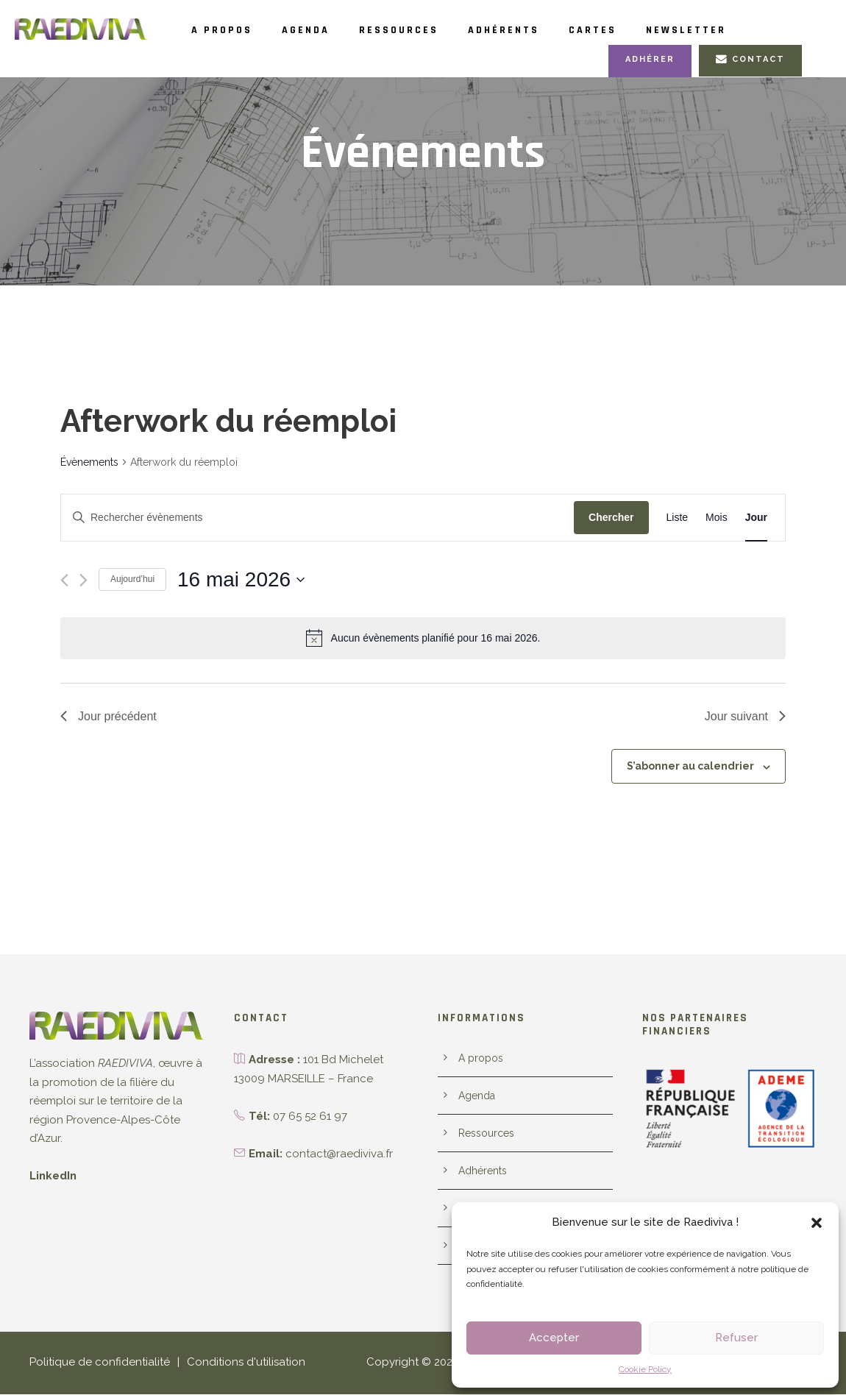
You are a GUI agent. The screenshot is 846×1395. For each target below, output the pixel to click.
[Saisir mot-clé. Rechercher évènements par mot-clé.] (317, 518)
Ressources (427, 30)
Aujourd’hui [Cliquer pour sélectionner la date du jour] (132, 580)
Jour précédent (108, 716)
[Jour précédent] (64, 581)
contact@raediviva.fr (335, 1154)
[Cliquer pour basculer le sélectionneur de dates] (241, 580)
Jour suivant (745, 716)
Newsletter (748, 30)
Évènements (89, 463)
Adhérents (545, 30)
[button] (816, 1222)
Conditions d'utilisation (230, 1363)
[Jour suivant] (83, 581)
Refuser (736, 1337)
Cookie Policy (645, 1369)
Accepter (554, 1337)
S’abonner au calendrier (696, 767)
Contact (752, 59)
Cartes (644, 30)
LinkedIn (52, 1177)
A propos (227, 30)
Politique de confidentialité (93, 1363)
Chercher (611, 518)
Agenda (321, 30)
